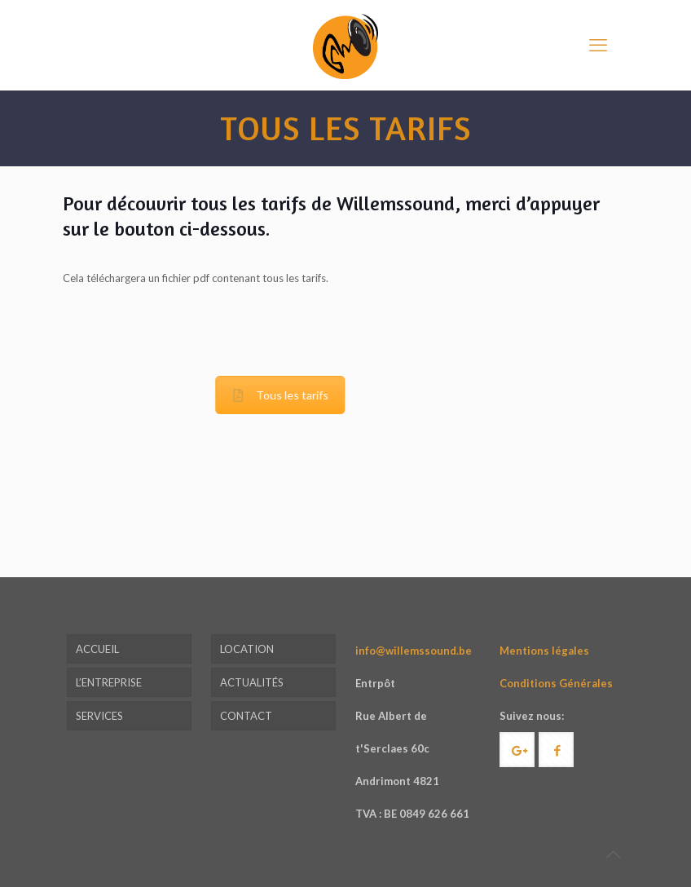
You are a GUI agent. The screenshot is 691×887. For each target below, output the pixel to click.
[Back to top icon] (613, 853)
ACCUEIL (97, 648)
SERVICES (99, 715)
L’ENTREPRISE (109, 682)
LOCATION (247, 648)
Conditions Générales (556, 683)
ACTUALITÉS (252, 682)
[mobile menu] (598, 45)
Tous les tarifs (224, 395)
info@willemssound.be (413, 650)
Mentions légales (544, 650)
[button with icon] (517, 749)
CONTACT (246, 715)
